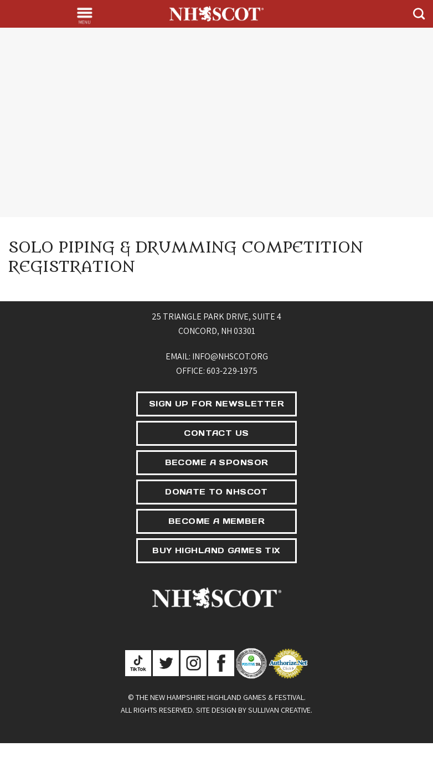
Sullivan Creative (279, 709)
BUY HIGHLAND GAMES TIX (216, 550)
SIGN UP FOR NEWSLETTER (216, 404)
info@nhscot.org (230, 356)
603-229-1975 (232, 371)
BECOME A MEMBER (216, 521)
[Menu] (85, 15)
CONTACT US (216, 433)
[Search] (419, 13)
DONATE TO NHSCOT (216, 492)
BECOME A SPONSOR (217, 462)
